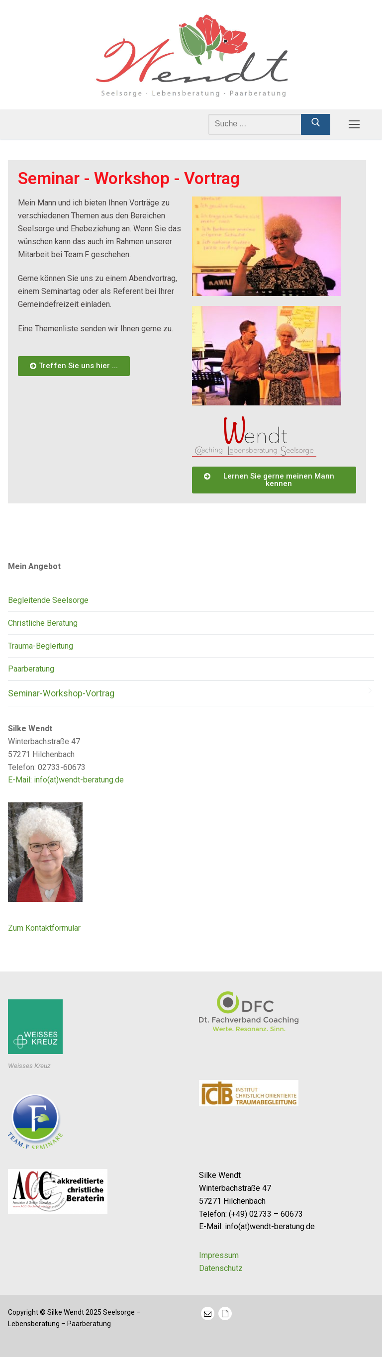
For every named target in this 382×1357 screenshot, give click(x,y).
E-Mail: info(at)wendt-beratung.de (66, 779)
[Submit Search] (316, 124)
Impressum (219, 1255)
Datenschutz (221, 1268)
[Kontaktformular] (225, 1313)
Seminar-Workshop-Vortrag (61, 693)
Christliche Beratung (43, 623)
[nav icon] (354, 124)
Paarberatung (31, 669)
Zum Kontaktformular (44, 928)
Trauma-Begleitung (40, 646)
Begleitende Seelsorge (48, 600)
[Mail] (207, 1313)
